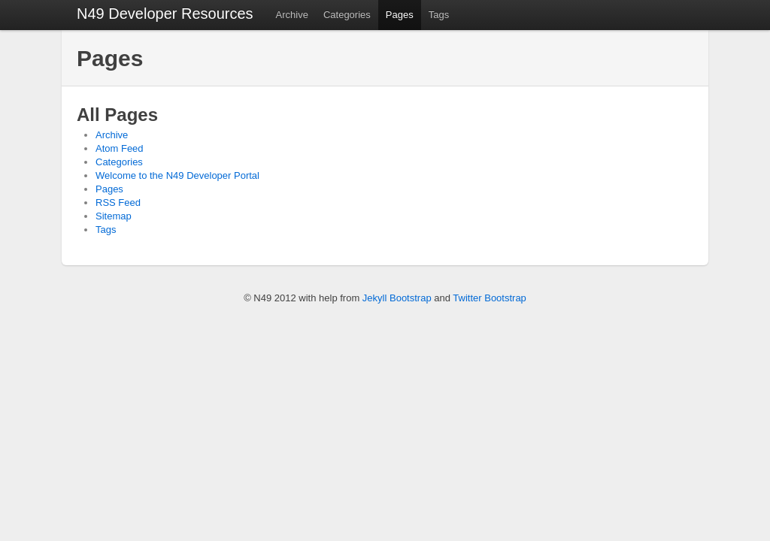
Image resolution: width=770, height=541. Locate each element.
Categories (347, 14)
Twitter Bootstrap (489, 298)
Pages (400, 14)
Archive (292, 14)
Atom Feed (119, 148)
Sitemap (113, 216)
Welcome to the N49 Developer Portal (177, 175)
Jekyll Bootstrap (397, 298)
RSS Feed (118, 202)
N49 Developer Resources (165, 13)
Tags (439, 14)
